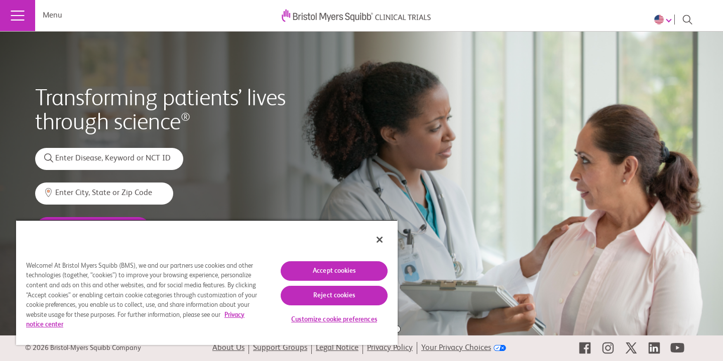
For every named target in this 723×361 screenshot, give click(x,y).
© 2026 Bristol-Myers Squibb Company (83, 347)
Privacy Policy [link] (390, 348)
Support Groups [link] (280, 348)
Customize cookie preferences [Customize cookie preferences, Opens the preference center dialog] (334, 319)
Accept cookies (334, 271)
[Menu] (17, 15)
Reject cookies (334, 295)
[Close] (380, 240)
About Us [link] (228, 348)
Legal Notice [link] (337, 348)
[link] (584, 347)
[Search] (687, 20)
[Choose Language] (664, 20)
